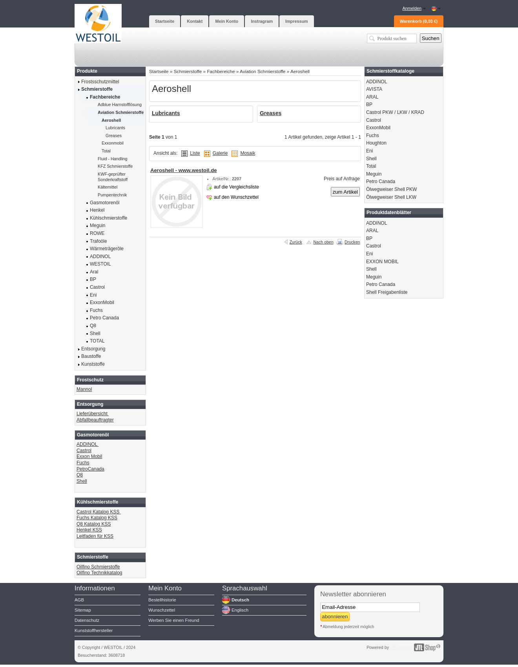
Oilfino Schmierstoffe (98, 567)
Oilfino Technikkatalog (99, 572)
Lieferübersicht (93, 413)
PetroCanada (90, 469)
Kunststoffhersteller (94, 630)
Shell (82, 481)
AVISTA (374, 89)
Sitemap (83, 610)
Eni (369, 151)
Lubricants (166, 113)
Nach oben (323, 242)
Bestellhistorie (162, 599)
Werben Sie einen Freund (173, 620)
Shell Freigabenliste (386, 292)
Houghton (376, 143)
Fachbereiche (221, 71)
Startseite (159, 71)
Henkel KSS (89, 530)
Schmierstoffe (188, 71)
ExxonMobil (378, 127)
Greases (270, 113)
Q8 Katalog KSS (94, 524)
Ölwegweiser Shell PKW (391, 189)
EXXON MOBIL (382, 261)
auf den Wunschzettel (236, 197)
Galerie (220, 153)
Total (371, 166)
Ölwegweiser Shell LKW (391, 197)
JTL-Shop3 (400, 647)
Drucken (352, 242)
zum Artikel (345, 192)
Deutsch (240, 599)
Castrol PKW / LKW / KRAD (395, 112)
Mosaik (247, 153)
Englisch (240, 610)
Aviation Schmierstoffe (262, 71)
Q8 (80, 475)
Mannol (84, 389)
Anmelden (411, 8)
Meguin (373, 174)
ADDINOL (87, 444)
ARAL (372, 97)
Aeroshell (300, 71)
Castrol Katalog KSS (99, 512)
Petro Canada (380, 181)
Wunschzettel (161, 610)
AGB (79, 599)
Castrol (84, 450)
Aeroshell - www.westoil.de (183, 170)
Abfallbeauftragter (95, 420)
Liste (195, 153)
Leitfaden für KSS (95, 536)
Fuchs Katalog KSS (97, 517)
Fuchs (83, 462)
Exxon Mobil (89, 456)
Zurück (296, 242)
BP (369, 104)
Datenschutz (87, 620)
